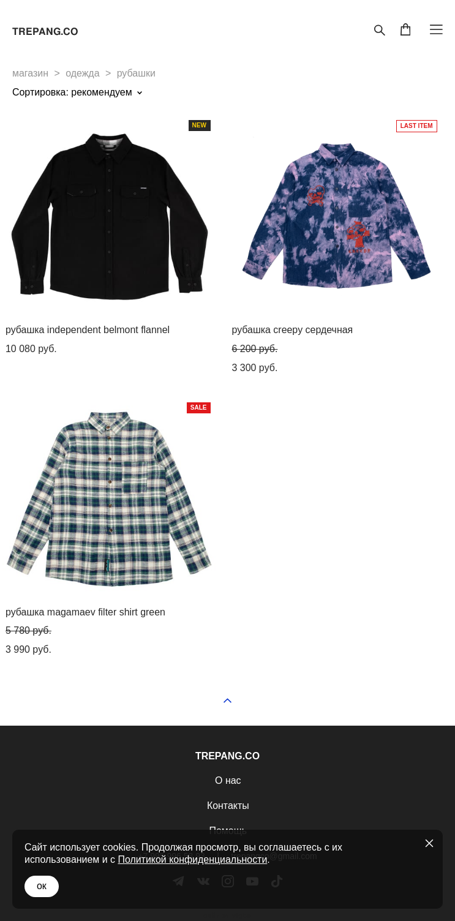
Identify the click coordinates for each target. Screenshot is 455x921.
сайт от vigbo (227, 916)
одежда (82, 73)
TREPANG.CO (45, 32)
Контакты (228, 805)
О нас (228, 780)
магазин (30, 73)
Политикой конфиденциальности (192, 859)
